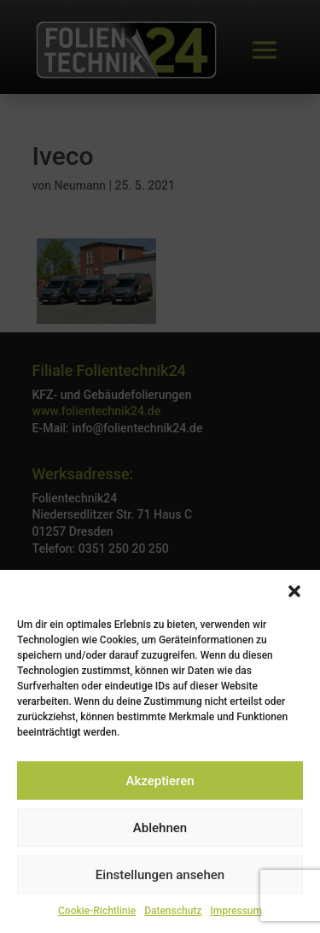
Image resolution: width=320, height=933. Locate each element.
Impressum (236, 911)
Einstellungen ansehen (160, 875)
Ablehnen (160, 828)
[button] (294, 591)
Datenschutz (172, 911)
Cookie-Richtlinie (97, 911)
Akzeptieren (159, 781)
